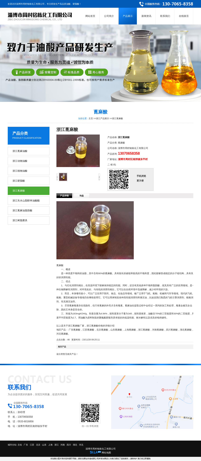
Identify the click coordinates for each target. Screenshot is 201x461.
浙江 (56, 445)
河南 (62, 445)
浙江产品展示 (102, 118)
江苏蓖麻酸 (88, 329)
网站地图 (106, 452)
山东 (44, 445)
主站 (19, 445)
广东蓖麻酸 (74, 329)
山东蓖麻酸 (116, 329)
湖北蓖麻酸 (186, 329)
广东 (26, 445)
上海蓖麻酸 (130, 329)
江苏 (32, 445)
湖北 (75, 445)
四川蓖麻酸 (172, 329)
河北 (81, 445)
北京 (38, 445)
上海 (50, 445)
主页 (91, 118)
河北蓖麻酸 (62, 333)
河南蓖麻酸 (158, 329)
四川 (69, 445)
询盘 (81, 195)
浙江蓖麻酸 (117, 118)
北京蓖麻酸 (102, 329)
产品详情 (64, 195)
